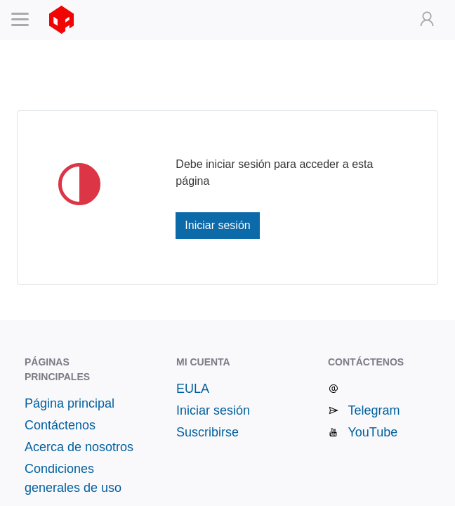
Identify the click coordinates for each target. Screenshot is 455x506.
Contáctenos (60, 425)
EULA (192, 389)
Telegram (374, 410)
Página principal (69, 403)
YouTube (372, 432)
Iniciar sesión (217, 225)
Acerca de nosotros (79, 447)
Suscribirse (207, 432)
